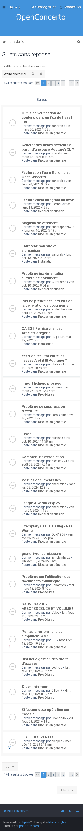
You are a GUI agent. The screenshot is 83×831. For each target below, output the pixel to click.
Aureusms (59, 282)
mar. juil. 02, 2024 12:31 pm (48, 485)
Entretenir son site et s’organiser (39, 248)
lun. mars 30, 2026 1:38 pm (46, 127)
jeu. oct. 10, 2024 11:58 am (46, 439)
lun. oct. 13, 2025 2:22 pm (46, 256)
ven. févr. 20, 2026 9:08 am (47, 182)
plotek (56, 364)
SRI (54, 640)
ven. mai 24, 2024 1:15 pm (48, 508)
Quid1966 (58, 534)
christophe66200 (63, 227)
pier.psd (57, 741)
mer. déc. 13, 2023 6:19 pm (46, 742)
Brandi (56, 153)
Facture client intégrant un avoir (48, 200)
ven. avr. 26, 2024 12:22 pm (48, 536)
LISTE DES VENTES (38, 737)
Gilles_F (57, 690)
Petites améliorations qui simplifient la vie (43, 633)
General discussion (51, 211)
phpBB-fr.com (29, 826)
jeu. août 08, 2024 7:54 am (48, 462)
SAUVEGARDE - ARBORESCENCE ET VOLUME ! (47, 606)
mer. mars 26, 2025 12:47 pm (45, 389)
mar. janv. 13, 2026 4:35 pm (46, 205)
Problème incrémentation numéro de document (43, 275)
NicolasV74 (59, 461)
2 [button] (48, 83)
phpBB (25, 822)
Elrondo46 (59, 718)
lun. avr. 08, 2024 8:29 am (39, 561)
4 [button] (58, 83)
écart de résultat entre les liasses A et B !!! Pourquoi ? (44, 358)
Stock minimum (35, 686)
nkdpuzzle (59, 484)
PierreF (57, 204)
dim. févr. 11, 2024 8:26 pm (46, 692)
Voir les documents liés (41, 480)
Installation (45, 261)
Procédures (46, 394)
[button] (37, 83)
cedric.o (57, 667)
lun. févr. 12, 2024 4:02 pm (46, 669)
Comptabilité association (43, 457)
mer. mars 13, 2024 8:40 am (48, 586)
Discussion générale (52, 133)
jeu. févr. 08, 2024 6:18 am (47, 719)
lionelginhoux (61, 557)
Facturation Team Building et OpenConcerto (46, 174)
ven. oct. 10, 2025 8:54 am (48, 283)
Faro (55, 415)
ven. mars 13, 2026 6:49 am (45, 155)
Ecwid (27, 434)
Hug (54, 337)
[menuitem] (15, 7)
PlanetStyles (57, 822)
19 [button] (71, 83)
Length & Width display (41, 503)
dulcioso (57, 438)
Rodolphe (58, 309)
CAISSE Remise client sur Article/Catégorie (43, 330)
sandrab (57, 126)
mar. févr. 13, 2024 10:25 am (47, 641)
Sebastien (59, 585)
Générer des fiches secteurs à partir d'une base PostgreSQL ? (48, 147)
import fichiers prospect (42, 383)
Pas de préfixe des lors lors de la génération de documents (47, 303)
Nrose (56, 387)
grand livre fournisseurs (41, 553)
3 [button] (53, 83)
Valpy (55, 612)
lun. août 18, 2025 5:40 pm (47, 311)
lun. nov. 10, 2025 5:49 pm (42, 230)
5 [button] (63, 83)
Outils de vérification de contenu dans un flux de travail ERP (47, 117)
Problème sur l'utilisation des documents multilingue (46, 578)
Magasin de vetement (40, 223)
